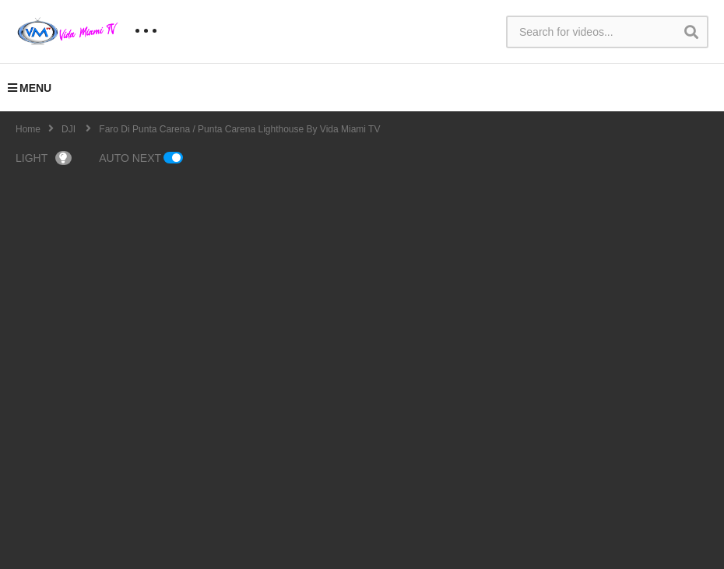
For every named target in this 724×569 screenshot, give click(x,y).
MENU (29, 88)
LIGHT (44, 158)
